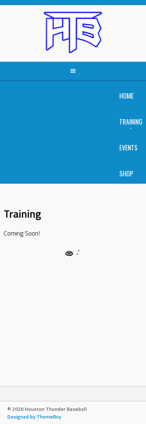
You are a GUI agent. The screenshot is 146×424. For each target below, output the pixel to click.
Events (128, 147)
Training (130, 121)
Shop (126, 173)
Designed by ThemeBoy (34, 416)
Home (126, 95)
